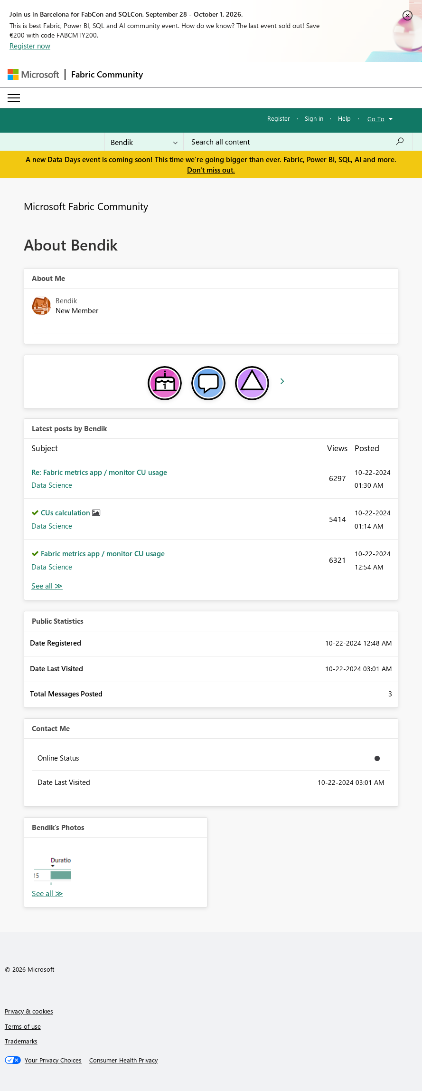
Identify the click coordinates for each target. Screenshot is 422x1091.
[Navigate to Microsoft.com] (33, 74)
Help (344, 118)
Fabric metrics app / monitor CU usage (103, 553)
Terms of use (23, 1026)
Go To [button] (375, 119)
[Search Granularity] (144, 142)
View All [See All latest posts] (47, 585)
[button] (52, 866)
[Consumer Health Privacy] (123, 1060)
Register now (29, 45)
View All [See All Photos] (47, 893)
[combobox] (298, 142)
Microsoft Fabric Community (86, 205)
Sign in (314, 118)
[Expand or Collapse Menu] (14, 98)
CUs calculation (66, 512)
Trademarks (21, 1041)
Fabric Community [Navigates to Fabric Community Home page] (107, 74)
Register (278, 118)
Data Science (51, 485)
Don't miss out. (211, 169)
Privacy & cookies (29, 1011)
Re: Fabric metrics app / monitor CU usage (99, 472)
